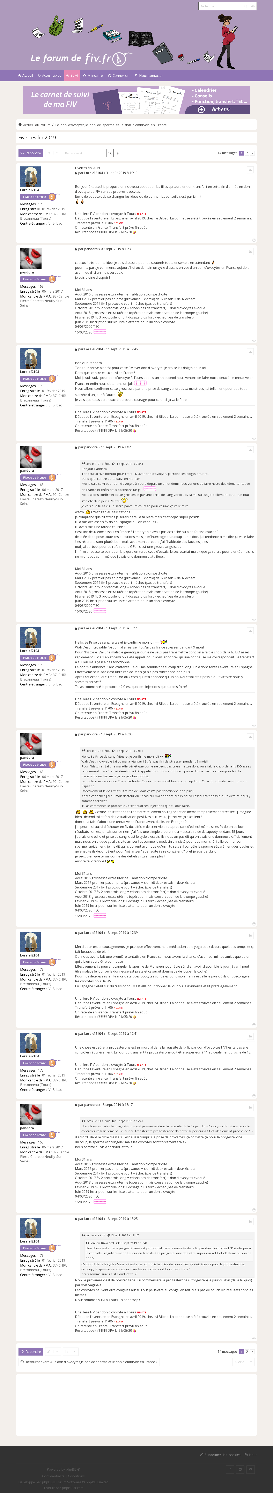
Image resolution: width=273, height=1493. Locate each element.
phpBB (47, 1482)
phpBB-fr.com (72, 1488)
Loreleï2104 (29, 190)
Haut (253, 1454)
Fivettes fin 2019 (37, 137)
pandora (27, 272)
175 (41, 204)
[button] (252, 153)
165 (41, 286)
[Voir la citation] (113, 464)
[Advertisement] (136, 1405)
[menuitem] (93, 75)
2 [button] (247, 153)
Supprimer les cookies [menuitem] (223, 1454)
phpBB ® (73, 1469)
